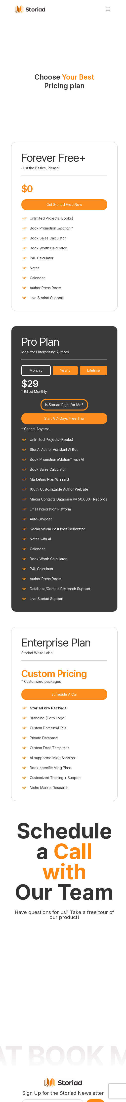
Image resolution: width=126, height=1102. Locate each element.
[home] (32, 9)
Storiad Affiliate (77, 1047)
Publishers (45, 1039)
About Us (73, 1030)
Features (43, 1030)
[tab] (36, 266)
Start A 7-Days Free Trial (64, 315)
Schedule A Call (64, 591)
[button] (108, 9)
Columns (72, 1021)
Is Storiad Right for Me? (64, 301)
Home (41, 1021)
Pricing (42, 1047)
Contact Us (74, 1039)
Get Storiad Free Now (64, 101)
